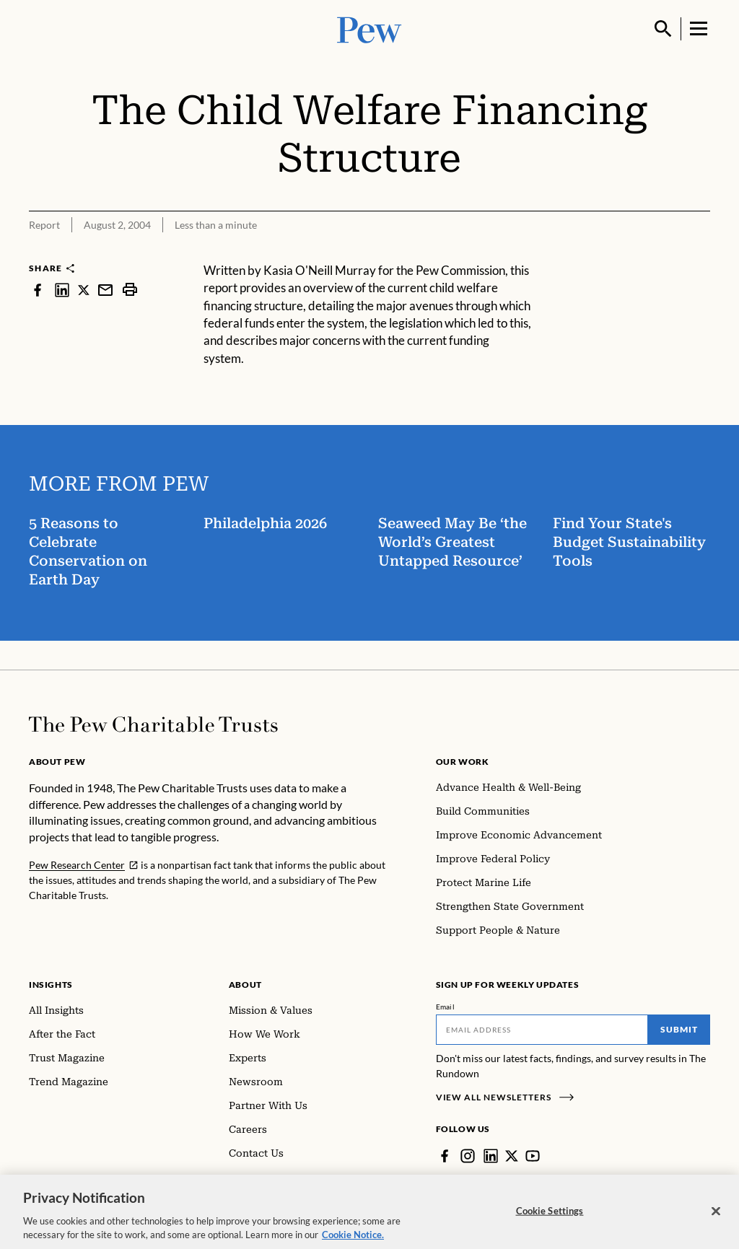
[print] (130, 290)
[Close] (716, 1222)
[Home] (153, 724)
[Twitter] (511, 1155)
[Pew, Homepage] (369, 28)
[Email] (542, 1029)
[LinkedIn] (490, 1156)
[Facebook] (444, 1156)
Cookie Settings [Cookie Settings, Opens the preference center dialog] (550, 1222)
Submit (679, 1029)
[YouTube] (532, 1156)
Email (445, 1006)
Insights (51, 984)
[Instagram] (467, 1156)
